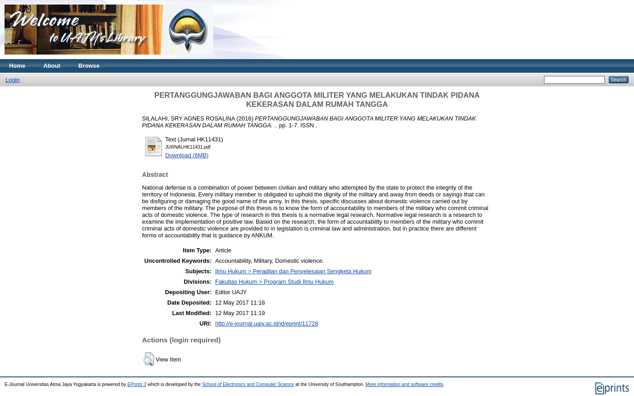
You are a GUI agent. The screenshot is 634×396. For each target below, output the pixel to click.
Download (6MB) (187, 155)
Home (17, 65)
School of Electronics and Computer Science (248, 384)
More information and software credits (404, 384)
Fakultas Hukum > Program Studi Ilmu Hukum (274, 281)
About (52, 65)
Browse (89, 65)
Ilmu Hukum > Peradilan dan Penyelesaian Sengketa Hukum (293, 271)
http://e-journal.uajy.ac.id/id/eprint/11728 (266, 323)
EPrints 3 (136, 384)
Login (12, 79)
